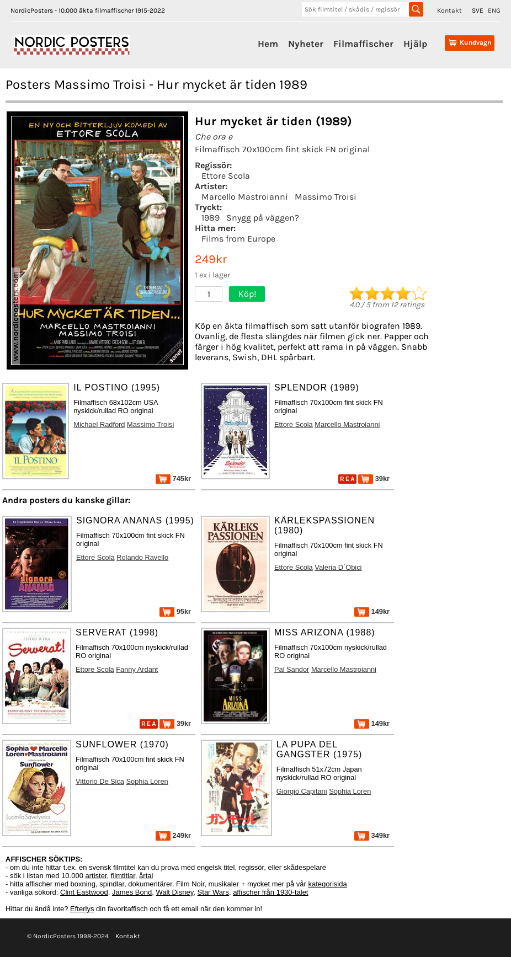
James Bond (132, 892)
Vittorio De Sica (100, 781)
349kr (372, 835)
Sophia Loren (147, 781)
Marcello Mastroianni (244, 196)
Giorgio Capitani (301, 791)
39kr (374, 478)
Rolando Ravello (142, 557)
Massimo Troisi (325, 196)
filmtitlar (123, 876)
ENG (494, 10)
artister (96, 876)
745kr (173, 478)
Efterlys (82, 909)
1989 (210, 217)
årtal (146, 876)
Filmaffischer (363, 43)
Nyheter (305, 43)
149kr (372, 611)
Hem (268, 43)
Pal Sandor (291, 669)
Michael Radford (99, 424)
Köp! (247, 293)
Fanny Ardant (137, 669)
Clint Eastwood (84, 892)
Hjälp (415, 43)
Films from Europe (238, 238)
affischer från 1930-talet (270, 892)
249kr (173, 835)
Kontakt (449, 10)
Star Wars (213, 892)
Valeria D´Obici (338, 567)
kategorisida (327, 884)
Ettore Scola (225, 175)
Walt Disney (174, 892)
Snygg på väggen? (262, 217)
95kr (175, 611)
